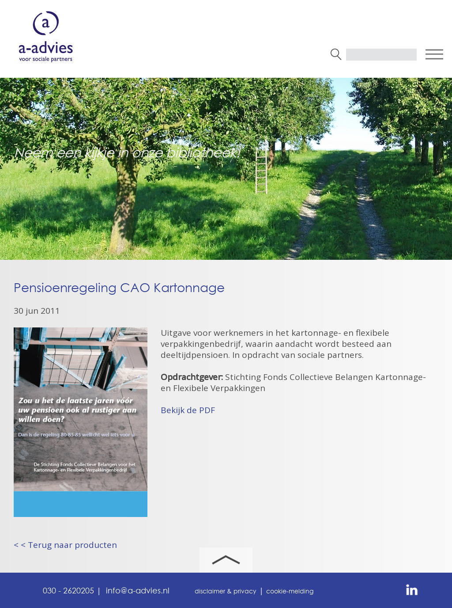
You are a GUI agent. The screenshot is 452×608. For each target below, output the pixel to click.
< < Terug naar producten (65, 545)
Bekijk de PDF (188, 410)
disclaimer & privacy (225, 592)
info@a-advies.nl (138, 591)
